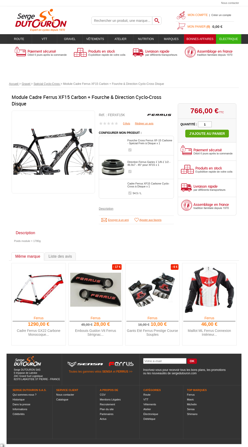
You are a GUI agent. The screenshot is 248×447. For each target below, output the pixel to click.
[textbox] (122, 20)
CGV (103, 394)
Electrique (228, 39)
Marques (171, 39)
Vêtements (95, 39)
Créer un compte (221, 15)
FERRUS (122, 371)
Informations (20, 409)
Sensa (190, 409)
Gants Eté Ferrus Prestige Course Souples (152, 332)
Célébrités (19, 414)
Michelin (192, 404)
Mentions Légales (110, 399)
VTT (44, 39)
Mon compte (198, 15)
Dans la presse (21, 404)
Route (19, 39)
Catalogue (62, 399)
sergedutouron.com (183, 373)
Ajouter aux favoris (151, 219)
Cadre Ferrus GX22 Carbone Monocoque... (39, 332)
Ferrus (38, 318)
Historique (19, 399)
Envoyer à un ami (118, 219)
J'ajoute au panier (207, 134)
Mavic (190, 399)
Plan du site (107, 409)
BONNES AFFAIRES (199, 39)
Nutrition (146, 39)
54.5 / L (137, 193)
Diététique (149, 418)
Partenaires (106, 414)
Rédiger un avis (144, 123)
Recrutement (107, 404)
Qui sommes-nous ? (24, 394)
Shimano (192, 414)
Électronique (150, 414)
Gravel (70, 39)
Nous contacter (230, 2)
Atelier (120, 39)
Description (106, 208)
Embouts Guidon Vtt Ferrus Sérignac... (95, 332)
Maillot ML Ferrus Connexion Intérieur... (209, 332)
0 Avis (126, 123)
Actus (103, 418)
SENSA (107, 371)
